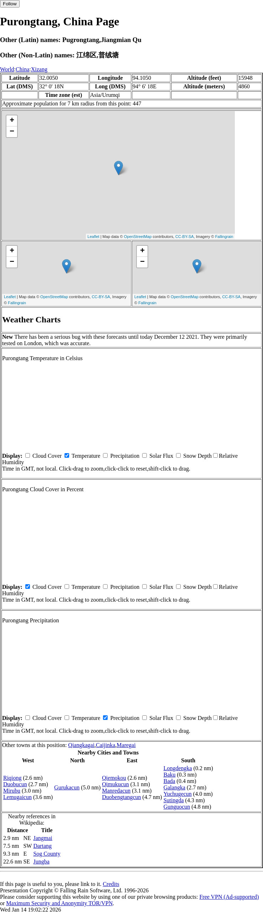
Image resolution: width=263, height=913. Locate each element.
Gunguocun (177, 807)
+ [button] (12, 120)
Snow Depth (197, 456)
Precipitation (124, 456)
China (22, 69)
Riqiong (12, 778)
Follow (10, 3)
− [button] (12, 131)
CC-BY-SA (184, 236)
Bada (169, 781)
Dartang (42, 846)
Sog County (46, 854)
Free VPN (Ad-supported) (229, 897)
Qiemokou (114, 778)
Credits (111, 884)
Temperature (86, 456)
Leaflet (93, 236)
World (7, 69)
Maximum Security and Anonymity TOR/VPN (59, 903)
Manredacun (116, 791)
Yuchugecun (178, 794)
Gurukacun (66, 787)
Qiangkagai (81, 745)
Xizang (39, 69)
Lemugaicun (17, 797)
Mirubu (11, 791)
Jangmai (42, 838)
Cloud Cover (47, 456)
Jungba (41, 861)
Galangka (174, 787)
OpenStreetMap (138, 236)
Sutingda (174, 800)
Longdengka (178, 768)
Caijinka (105, 745)
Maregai (126, 745)
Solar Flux (161, 456)
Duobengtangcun (121, 797)
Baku (170, 775)
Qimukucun (115, 784)
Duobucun (15, 784)
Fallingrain (224, 236)
